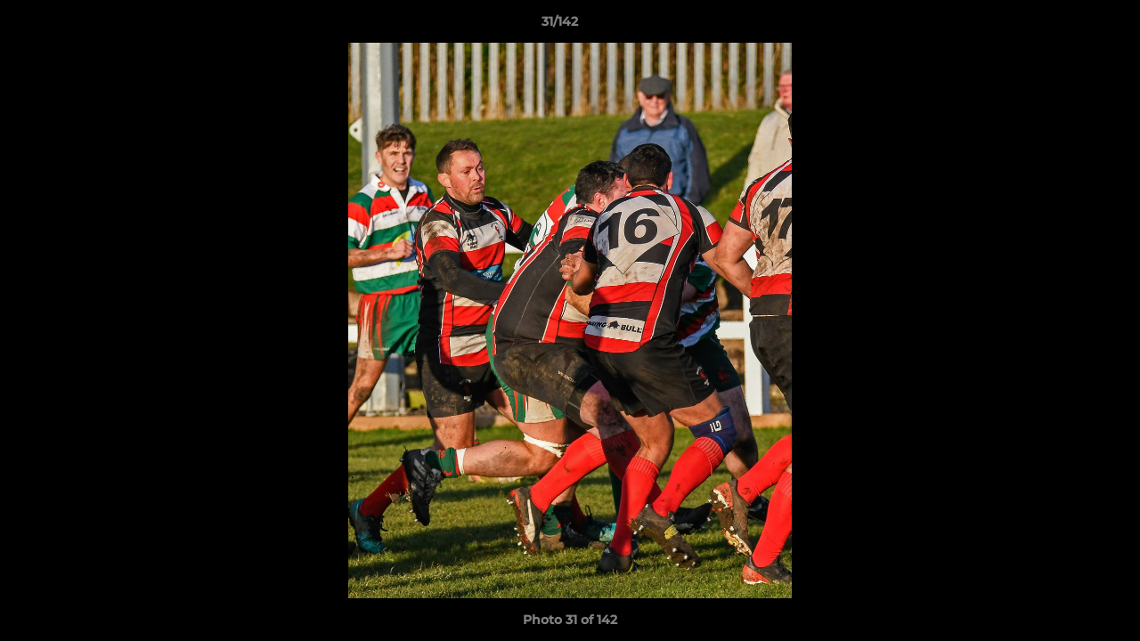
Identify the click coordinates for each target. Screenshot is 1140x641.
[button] (1065, 26)
